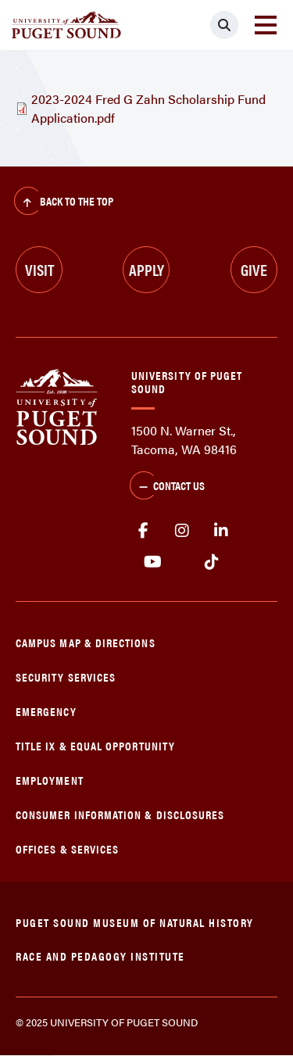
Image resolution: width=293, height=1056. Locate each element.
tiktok (211, 562)
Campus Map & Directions (85, 642)
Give (254, 269)
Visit (39, 269)
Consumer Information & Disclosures (120, 814)
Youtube (152, 562)
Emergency (46, 711)
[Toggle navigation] (265, 25)
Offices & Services (67, 848)
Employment (50, 779)
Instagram (182, 531)
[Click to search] (224, 25)
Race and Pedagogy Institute (100, 955)
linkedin (221, 531)
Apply (146, 269)
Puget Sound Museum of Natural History (135, 922)
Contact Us (167, 486)
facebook (143, 531)
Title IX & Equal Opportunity (95, 745)
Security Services (66, 676)
